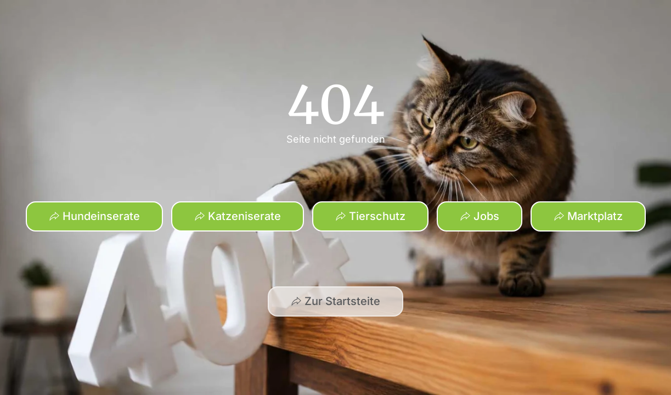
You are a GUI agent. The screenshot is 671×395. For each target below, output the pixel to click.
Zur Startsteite (335, 301)
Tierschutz (370, 216)
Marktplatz (588, 216)
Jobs (479, 216)
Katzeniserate (237, 216)
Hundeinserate (94, 216)
